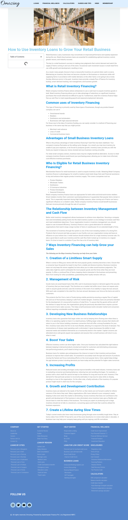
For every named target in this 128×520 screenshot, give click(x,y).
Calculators (68, 3)
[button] (41, 57)
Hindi (97, 3)
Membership (108, 3)
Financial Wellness (51, 3)
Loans (36, 3)
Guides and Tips (84, 3)
